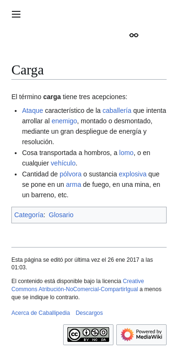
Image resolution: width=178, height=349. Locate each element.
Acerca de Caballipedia (40, 313)
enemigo (64, 121)
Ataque (32, 110)
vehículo (63, 163)
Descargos (89, 313)
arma (73, 184)
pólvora (71, 174)
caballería (117, 110)
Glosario (61, 215)
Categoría (28, 215)
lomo (126, 152)
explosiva (132, 174)
